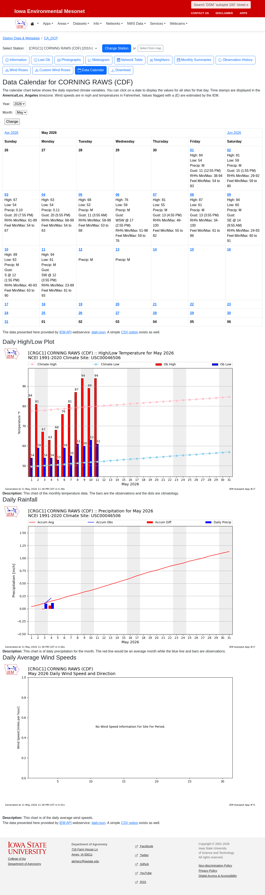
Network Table (130, 60)
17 (6, 304)
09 (229, 195)
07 (155, 195)
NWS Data (135, 23)
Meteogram (99, 60)
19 (80, 304)
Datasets (80, 23)
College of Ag (17, 858)
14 (155, 249)
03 (6, 195)
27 (117, 313)
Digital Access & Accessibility (218, 876)
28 (155, 313)
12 (80, 249)
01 (192, 150)
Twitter (142, 855)
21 (155, 304)
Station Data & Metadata (21, 38)
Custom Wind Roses (52, 70)
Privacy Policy (208, 870)
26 (80, 313)
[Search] (221, 5)
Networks (113, 23)
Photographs (69, 60)
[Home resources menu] (34, 24)
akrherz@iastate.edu (85, 861)
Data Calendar (91, 70)
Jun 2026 (234, 132)
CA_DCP (51, 38)
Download (120, 70)
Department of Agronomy (24, 864)
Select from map (150, 48)
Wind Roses (16, 70)
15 (192, 249)
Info (96, 23)
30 (229, 313)
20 (117, 304)
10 (6, 249)
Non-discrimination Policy (215, 865)
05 (80, 195)
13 (117, 249)
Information (16, 60)
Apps (47, 23)
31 (6, 322)
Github (142, 864)
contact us (200, 13)
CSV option (129, 332)
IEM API (65, 332)
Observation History (235, 60)
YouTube (143, 873)
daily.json (99, 332)
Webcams (177, 23)
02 (229, 150)
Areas (61, 23)
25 (43, 313)
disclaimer (224, 13)
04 (43, 195)
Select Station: (13, 48)
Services (156, 23)
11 (43, 249)
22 (192, 304)
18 (43, 304)
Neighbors (160, 60)
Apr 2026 (11, 132)
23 (229, 304)
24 (6, 313)
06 (117, 195)
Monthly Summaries (194, 60)
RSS (140, 882)
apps (243, 13)
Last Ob (42, 60)
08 (192, 195)
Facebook (144, 846)
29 (192, 313)
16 (229, 249)
